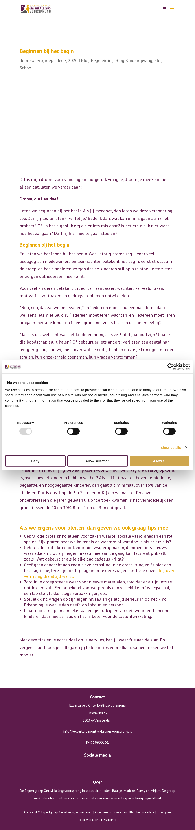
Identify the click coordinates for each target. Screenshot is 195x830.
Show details (171, 447)
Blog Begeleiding (97, 60)
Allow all (159, 461)
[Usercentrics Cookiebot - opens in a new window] (170, 366)
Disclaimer (109, 820)
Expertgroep (41, 60)
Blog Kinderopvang (134, 60)
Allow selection (97, 461)
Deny (35, 461)
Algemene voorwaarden (111, 812)
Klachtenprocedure (142, 812)
